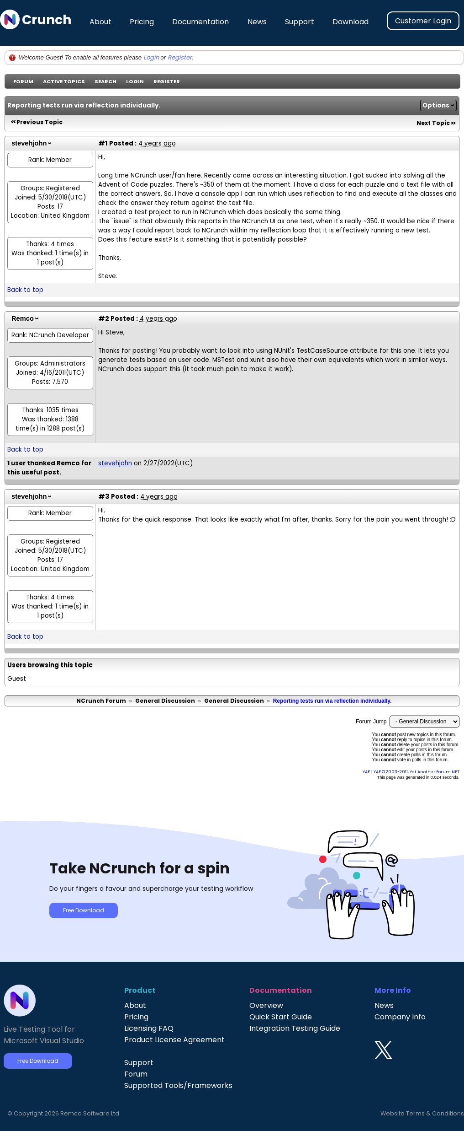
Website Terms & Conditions (422, 1113)
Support (299, 21)
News (257, 21)
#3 (104, 496)
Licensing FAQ (149, 1028)
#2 (103, 318)
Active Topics (64, 81)
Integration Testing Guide (294, 1028)
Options (435, 105)
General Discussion (165, 701)
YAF (366, 772)
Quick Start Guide (280, 1017)
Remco (22, 318)
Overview (266, 1005)
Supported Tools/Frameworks (178, 1085)
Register (180, 57)
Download (350, 21)
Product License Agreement (174, 1039)
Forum (23, 81)
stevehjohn (29, 143)
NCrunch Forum (101, 701)
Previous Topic (39, 122)
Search (105, 81)
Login (151, 57)
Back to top (25, 289)
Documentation (200, 21)
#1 (103, 143)
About (100, 21)
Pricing (142, 21)
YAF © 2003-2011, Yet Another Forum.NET (416, 772)
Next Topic (433, 123)
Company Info (400, 1017)
